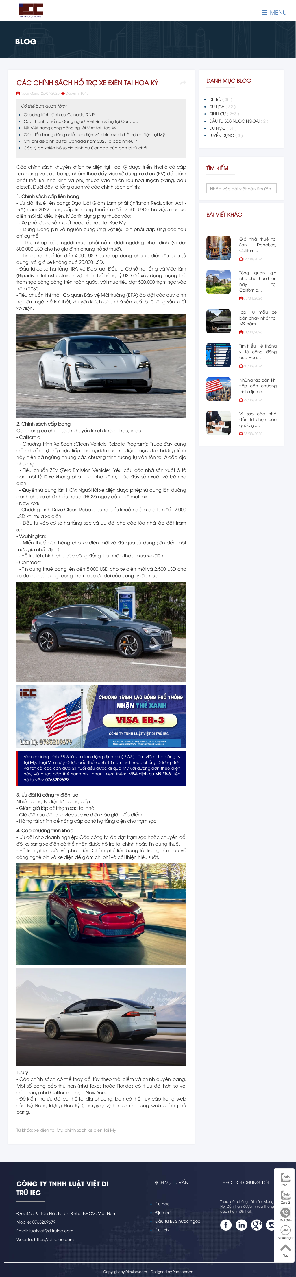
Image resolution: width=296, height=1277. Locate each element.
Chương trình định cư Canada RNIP (59, 114)
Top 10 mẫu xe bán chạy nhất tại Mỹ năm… (258, 317)
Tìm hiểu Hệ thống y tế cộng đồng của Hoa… (258, 351)
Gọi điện (286, 1214)
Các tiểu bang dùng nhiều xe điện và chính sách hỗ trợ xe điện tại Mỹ (94, 134)
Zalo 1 (285, 1179)
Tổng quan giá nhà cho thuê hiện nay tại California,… (258, 281)
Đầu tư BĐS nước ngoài (178, 1221)
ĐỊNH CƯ (224, 114)
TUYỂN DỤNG (226, 135)
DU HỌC (222, 128)
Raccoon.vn (183, 1271)
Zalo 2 (285, 1197)
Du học (162, 1203)
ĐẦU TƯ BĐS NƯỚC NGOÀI (238, 121)
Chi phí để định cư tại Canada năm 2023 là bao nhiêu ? (80, 141)
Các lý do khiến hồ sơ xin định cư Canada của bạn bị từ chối (85, 147)
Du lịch (162, 1229)
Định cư (163, 1212)
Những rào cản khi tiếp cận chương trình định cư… (258, 385)
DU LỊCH (222, 106)
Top (285, 1250)
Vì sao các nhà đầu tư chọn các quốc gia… (258, 419)
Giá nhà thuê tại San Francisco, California (258, 244)
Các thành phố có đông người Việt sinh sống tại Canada (81, 121)
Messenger (285, 1232)
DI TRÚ (220, 99)
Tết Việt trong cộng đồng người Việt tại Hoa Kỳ (70, 127)
